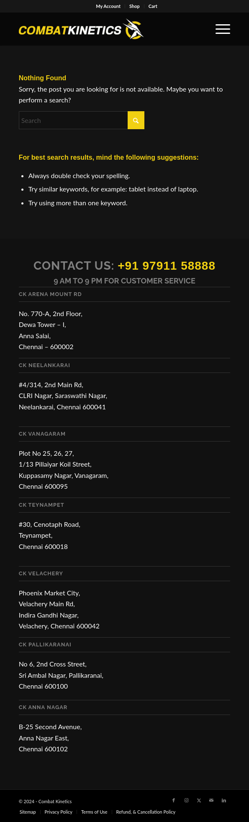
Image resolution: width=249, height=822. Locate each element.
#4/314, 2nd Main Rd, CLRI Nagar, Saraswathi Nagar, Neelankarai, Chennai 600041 (63, 395)
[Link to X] (199, 800)
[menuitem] (108, 6)
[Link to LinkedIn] (224, 800)
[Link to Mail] (211, 800)
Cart (153, 6)
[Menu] (218, 29)
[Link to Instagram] (186, 800)
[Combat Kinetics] (103, 29)
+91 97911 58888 (167, 265)
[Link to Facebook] (173, 800)
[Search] (81, 120)
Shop (134, 6)
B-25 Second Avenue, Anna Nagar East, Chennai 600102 (50, 737)
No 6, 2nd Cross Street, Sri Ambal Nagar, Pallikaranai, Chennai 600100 (61, 675)
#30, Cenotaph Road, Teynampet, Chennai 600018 (49, 535)
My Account (108, 6)
